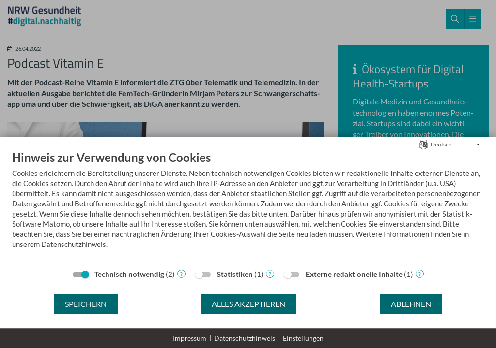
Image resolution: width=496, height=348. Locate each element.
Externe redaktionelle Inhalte (354, 274)
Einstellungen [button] (303, 338)
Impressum (189, 338)
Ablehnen (411, 303)
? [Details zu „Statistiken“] (270, 273)
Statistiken (235, 274)
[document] (248, 207)
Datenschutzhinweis (244, 338)
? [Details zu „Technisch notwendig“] (181, 273)
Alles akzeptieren (248, 303)
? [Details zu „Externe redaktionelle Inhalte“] (419, 273)
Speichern (86, 303)
